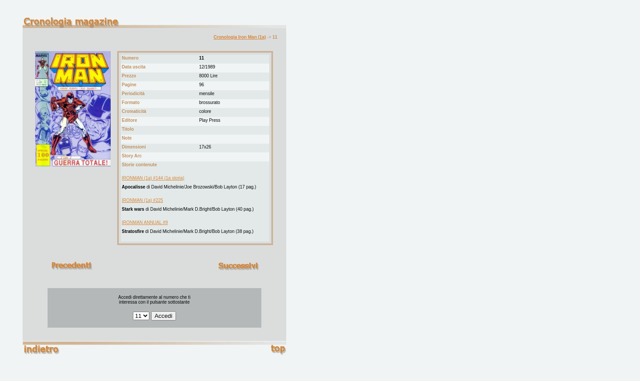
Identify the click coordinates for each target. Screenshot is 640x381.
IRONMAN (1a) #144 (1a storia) (153, 178)
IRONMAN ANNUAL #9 (145, 222)
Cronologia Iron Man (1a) (240, 37)
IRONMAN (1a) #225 (142, 200)
